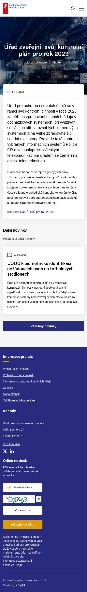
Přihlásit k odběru (22, 524)
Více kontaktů (11, 444)
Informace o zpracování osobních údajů (27, 381)
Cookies (8, 387)
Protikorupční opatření (16, 368)
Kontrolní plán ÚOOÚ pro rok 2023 (30, 211)
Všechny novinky (43, 326)
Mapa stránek (11, 394)
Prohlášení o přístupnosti (18, 375)
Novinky (42, 62)
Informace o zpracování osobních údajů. (17, 563)
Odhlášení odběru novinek (19, 400)
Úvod (29, 62)
